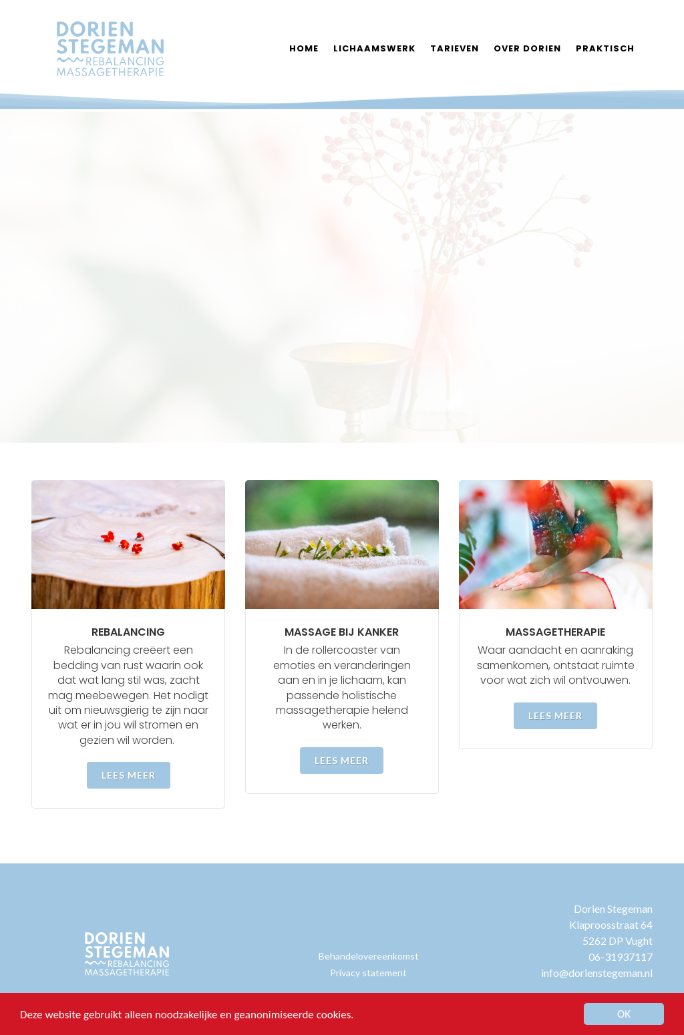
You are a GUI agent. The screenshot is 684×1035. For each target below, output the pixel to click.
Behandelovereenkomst (369, 956)
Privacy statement (368, 972)
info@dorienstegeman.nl (597, 972)
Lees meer (129, 775)
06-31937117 (620, 956)
